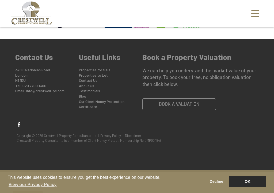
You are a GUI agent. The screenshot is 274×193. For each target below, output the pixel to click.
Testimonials (89, 90)
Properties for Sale (95, 70)
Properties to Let (93, 75)
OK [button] (247, 181)
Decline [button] (216, 181)
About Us (86, 85)
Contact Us (88, 80)
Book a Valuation (179, 104)
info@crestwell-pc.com (45, 90)
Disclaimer (133, 135)
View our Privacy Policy (32, 184)
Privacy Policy (110, 135)
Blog (82, 96)
